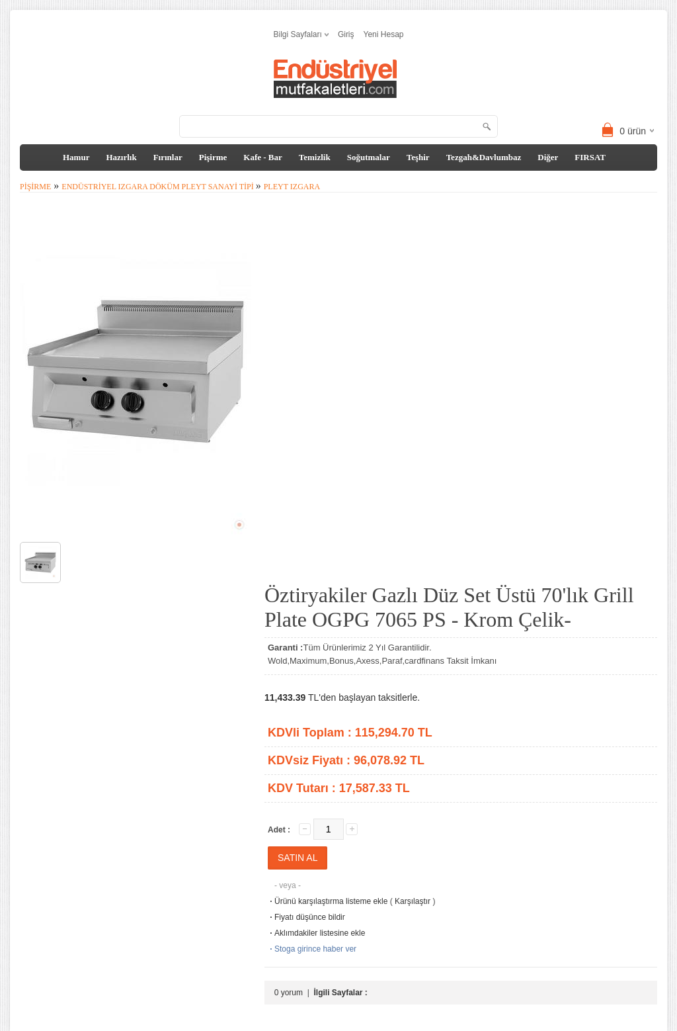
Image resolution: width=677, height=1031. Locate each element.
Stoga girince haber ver (312, 949)
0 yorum (288, 992)
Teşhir (418, 157)
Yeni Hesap (384, 34)
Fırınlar (167, 157)
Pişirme (213, 157)
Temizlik (315, 157)
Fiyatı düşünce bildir (306, 917)
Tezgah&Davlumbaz (484, 157)
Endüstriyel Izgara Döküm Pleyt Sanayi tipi (158, 186)
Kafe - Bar (262, 157)
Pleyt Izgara (292, 186)
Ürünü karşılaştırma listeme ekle (327, 901)
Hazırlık (121, 157)
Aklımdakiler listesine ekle (316, 933)
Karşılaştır (412, 901)
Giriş (346, 34)
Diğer (548, 157)
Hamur (76, 157)
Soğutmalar (368, 157)
